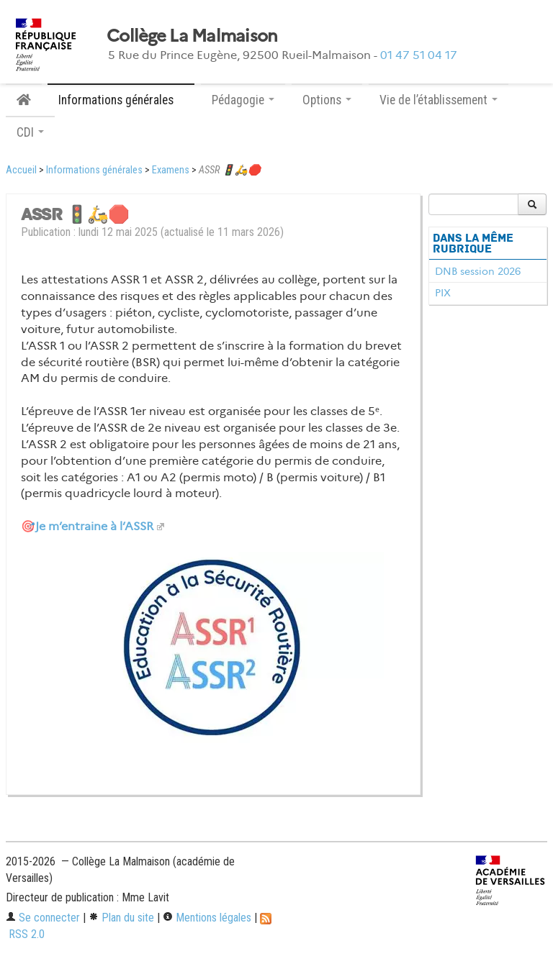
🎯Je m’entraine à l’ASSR (87, 526)
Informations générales (94, 170)
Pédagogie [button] (243, 100)
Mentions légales (207, 917)
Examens (170, 170)
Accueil (21, 170)
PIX (443, 292)
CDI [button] (30, 132)
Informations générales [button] (121, 100)
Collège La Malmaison (192, 36)
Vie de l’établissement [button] (438, 100)
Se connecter (43, 917)
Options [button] (326, 100)
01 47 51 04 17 (418, 55)
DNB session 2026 (478, 271)
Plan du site (121, 917)
